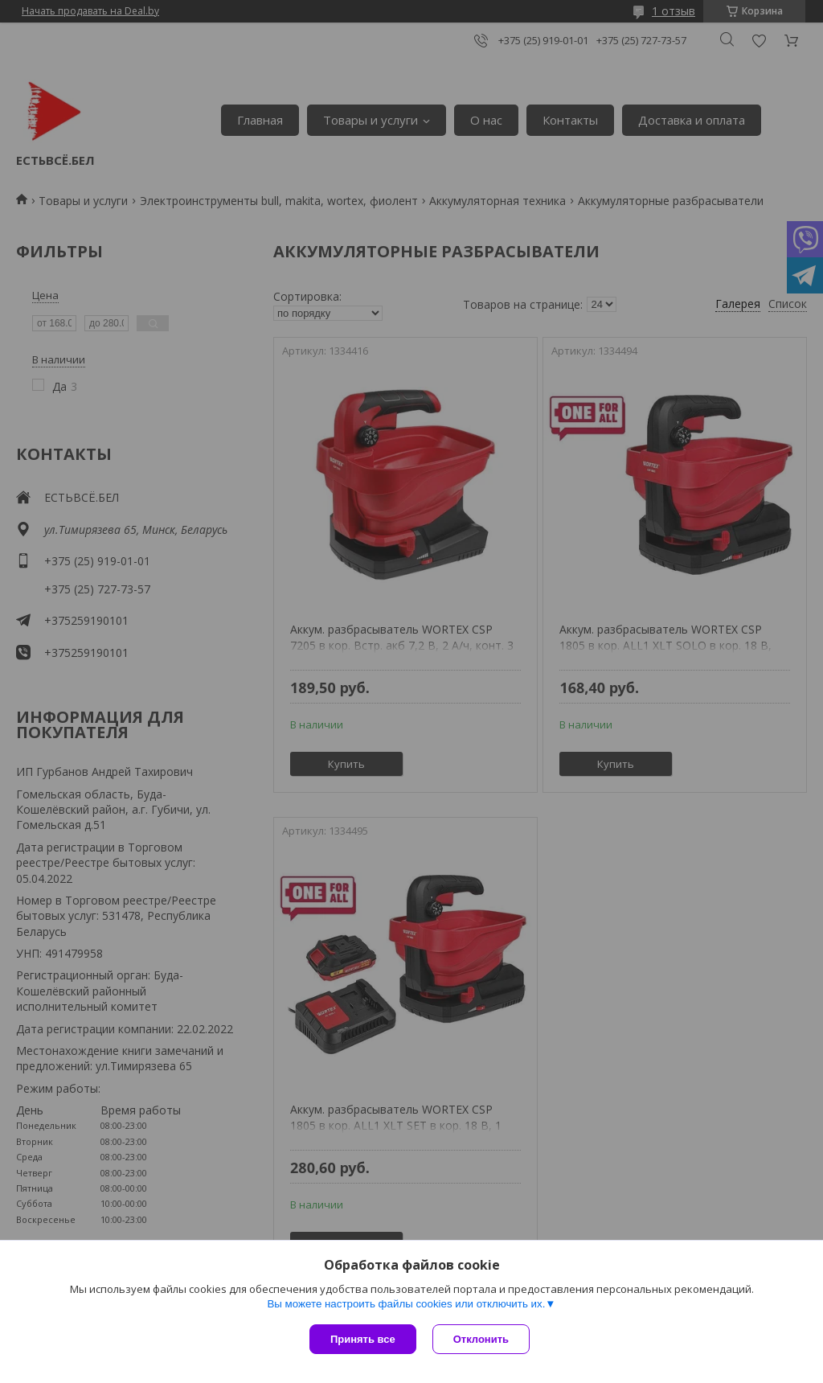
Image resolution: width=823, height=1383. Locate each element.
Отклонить (481, 1339)
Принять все (362, 1339)
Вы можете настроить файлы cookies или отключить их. (406, 1304)
